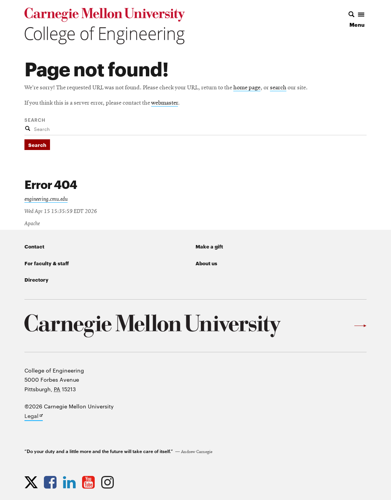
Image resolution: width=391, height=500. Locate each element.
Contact (34, 246)
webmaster (164, 103)
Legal (33, 416)
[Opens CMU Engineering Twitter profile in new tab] (33, 482)
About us (206, 263)
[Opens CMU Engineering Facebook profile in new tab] (52, 482)
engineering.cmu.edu (46, 199)
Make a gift (209, 246)
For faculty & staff (46, 263)
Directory (36, 279)
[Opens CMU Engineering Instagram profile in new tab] (109, 482)
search (278, 88)
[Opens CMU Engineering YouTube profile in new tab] (90, 482)
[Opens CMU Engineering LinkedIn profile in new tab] (71, 482)
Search (34, 119)
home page (246, 88)
